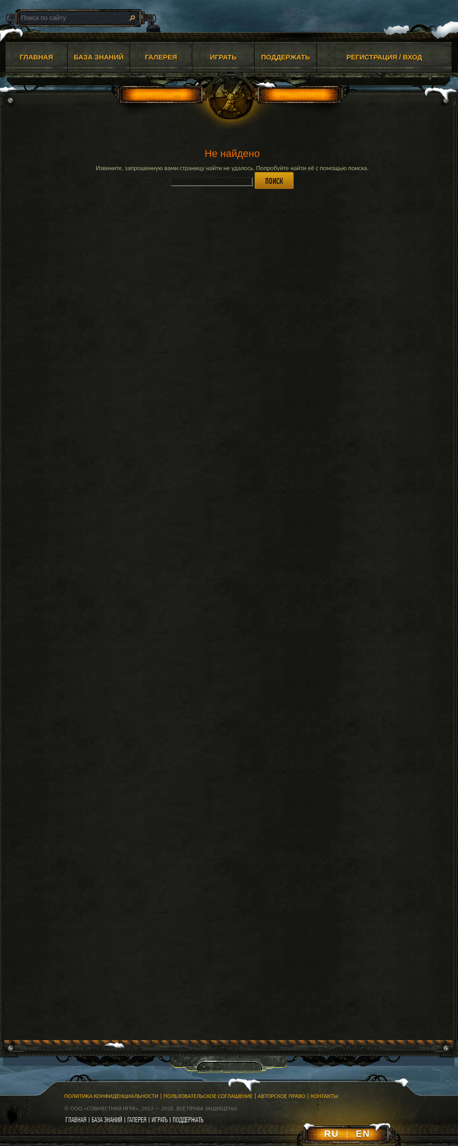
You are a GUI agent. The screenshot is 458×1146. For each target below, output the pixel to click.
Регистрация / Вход (384, 57)
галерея (137, 1119)
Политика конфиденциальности (111, 1095)
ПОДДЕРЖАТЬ (285, 57)
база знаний (107, 1119)
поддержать (188, 1119)
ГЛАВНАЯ (36, 57)
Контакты (324, 1095)
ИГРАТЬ (223, 57)
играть (160, 1119)
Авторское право (282, 1095)
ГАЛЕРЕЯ (161, 57)
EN (363, 1134)
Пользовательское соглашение (208, 1095)
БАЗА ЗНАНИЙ (99, 57)
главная (76, 1119)
